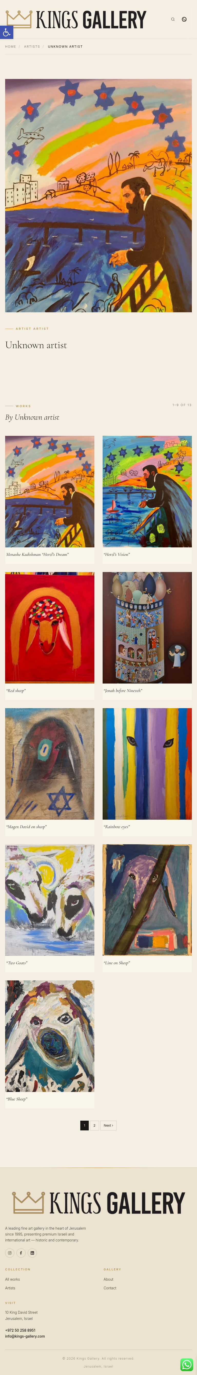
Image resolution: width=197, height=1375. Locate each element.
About (108, 1279)
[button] (6, 32)
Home (10, 46)
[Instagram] (9, 1253)
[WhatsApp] (184, 19)
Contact (110, 1288)
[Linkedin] (32, 1253)
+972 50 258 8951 (20, 1330)
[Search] (173, 19)
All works (12, 1279)
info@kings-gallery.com (25, 1336)
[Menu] (194, 19)
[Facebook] (21, 1253)
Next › (108, 1125)
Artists (32, 46)
